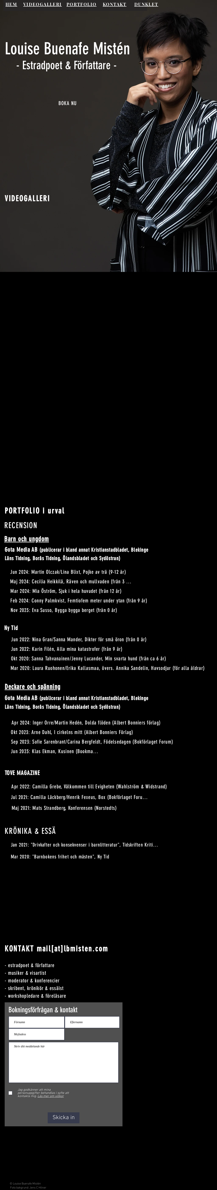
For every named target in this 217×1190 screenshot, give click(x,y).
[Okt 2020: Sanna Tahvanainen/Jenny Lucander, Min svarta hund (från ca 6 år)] (89, 658)
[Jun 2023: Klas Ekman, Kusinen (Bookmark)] (55, 751)
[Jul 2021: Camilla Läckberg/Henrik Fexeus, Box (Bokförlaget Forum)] (79, 797)
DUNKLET (146, 4)
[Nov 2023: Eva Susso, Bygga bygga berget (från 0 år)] (64, 610)
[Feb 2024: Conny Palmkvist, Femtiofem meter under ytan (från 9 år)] (79, 600)
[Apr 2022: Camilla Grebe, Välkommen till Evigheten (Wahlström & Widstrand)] (89, 786)
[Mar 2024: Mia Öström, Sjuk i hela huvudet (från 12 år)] (66, 591)
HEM (11, 4)
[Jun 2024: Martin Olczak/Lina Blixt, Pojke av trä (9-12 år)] (69, 572)
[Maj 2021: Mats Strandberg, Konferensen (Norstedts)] (64, 808)
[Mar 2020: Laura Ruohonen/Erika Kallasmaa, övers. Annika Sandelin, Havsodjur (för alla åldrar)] (108, 668)
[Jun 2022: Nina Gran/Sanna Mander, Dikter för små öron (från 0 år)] (79, 639)
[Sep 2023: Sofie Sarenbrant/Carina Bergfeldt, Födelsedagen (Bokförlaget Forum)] (92, 742)
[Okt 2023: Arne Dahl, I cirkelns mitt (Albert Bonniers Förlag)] (72, 732)
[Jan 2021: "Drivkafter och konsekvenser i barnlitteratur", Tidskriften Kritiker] (85, 845)
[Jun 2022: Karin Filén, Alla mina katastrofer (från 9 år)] (67, 649)
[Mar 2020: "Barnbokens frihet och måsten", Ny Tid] (60, 857)
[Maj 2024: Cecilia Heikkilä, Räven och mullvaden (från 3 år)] (71, 581)
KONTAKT (115, 4)
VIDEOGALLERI (42, 4)
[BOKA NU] (68, 103)
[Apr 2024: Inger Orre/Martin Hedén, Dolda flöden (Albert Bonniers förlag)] (86, 722)
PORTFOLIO (82, 4)
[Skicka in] (63, 1117)
